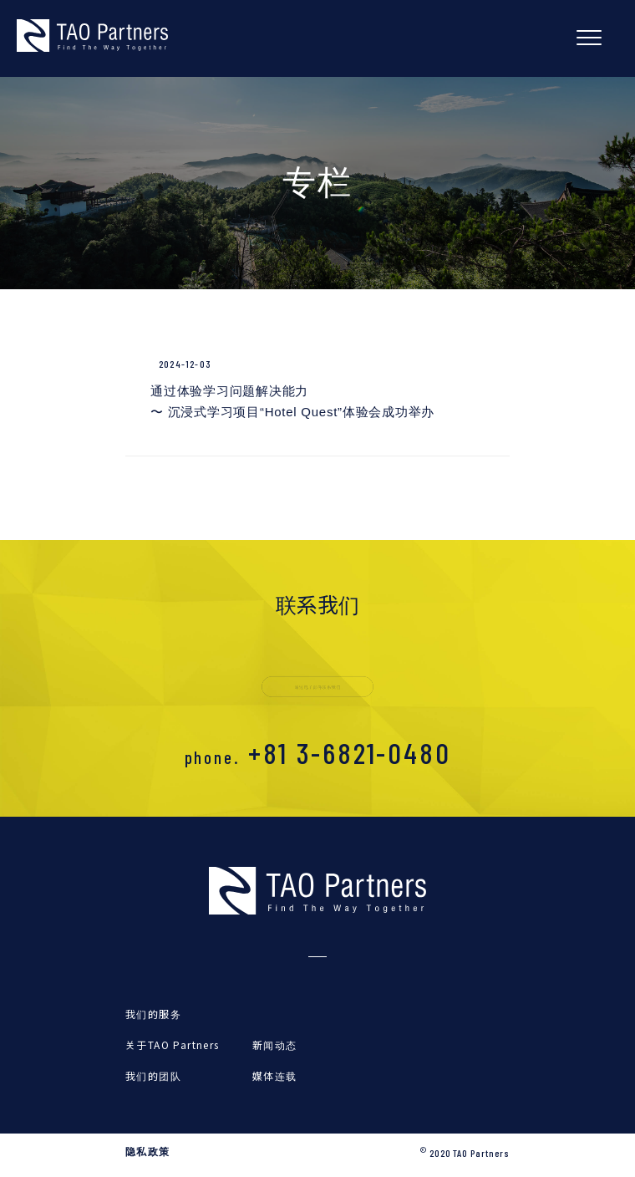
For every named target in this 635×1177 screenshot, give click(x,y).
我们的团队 (153, 1075)
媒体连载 (274, 1075)
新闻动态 (274, 1044)
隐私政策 (147, 1152)
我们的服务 (153, 1013)
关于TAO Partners (172, 1044)
